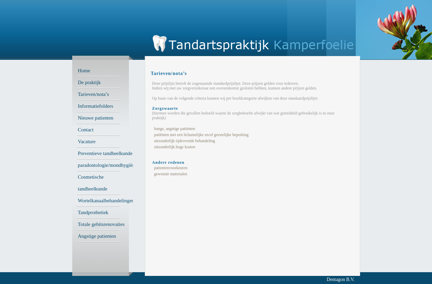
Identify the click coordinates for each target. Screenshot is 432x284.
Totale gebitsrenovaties (101, 224)
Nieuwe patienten (95, 118)
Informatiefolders (95, 106)
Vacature (87, 141)
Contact (86, 129)
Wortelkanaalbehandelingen (106, 200)
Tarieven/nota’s (93, 94)
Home (84, 70)
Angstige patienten (97, 236)
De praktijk (89, 82)
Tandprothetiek (93, 212)
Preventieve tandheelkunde (105, 153)
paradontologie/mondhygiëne (107, 165)
